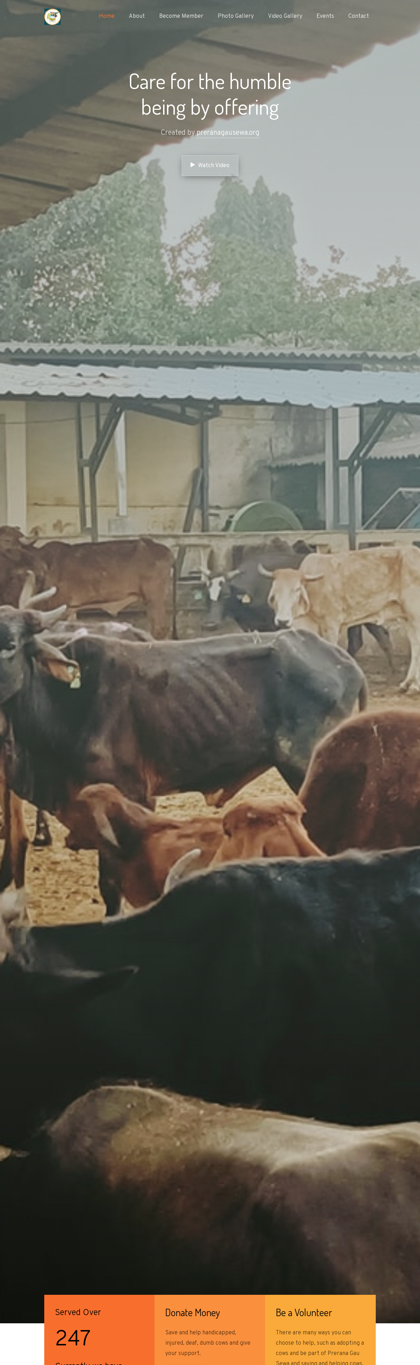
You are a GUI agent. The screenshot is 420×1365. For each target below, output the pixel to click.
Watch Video (210, 165)
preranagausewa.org (228, 133)
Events (325, 16)
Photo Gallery (236, 16)
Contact (358, 16)
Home (107, 16)
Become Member (181, 16)
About (137, 16)
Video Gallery (285, 16)
